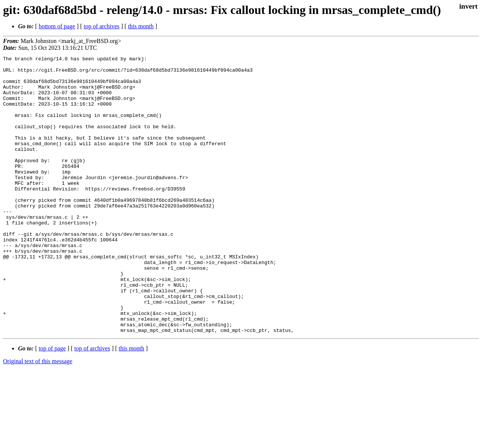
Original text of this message (37, 416)
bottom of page (57, 26)
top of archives (101, 26)
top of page (52, 404)
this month (141, 26)
